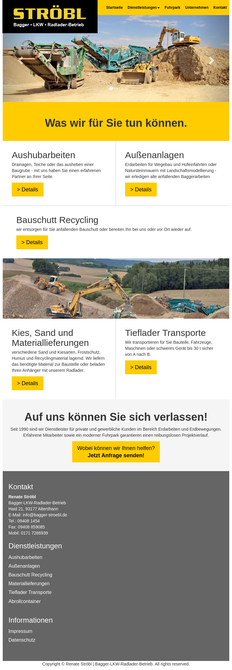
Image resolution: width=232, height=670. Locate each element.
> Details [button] (27, 190)
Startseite (114, 7)
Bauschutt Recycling (30, 574)
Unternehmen (196, 7)
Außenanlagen (24, 566)
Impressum (20, 631)
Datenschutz (21, 640)
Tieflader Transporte (30, 592)
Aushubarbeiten (25, 557)
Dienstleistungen (143, 7)
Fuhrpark (172, 7)
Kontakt (220, 7)
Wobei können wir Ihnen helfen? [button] (116, 451)
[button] (20, 58)
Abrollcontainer (24, 601)
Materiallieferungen (29, 583)
